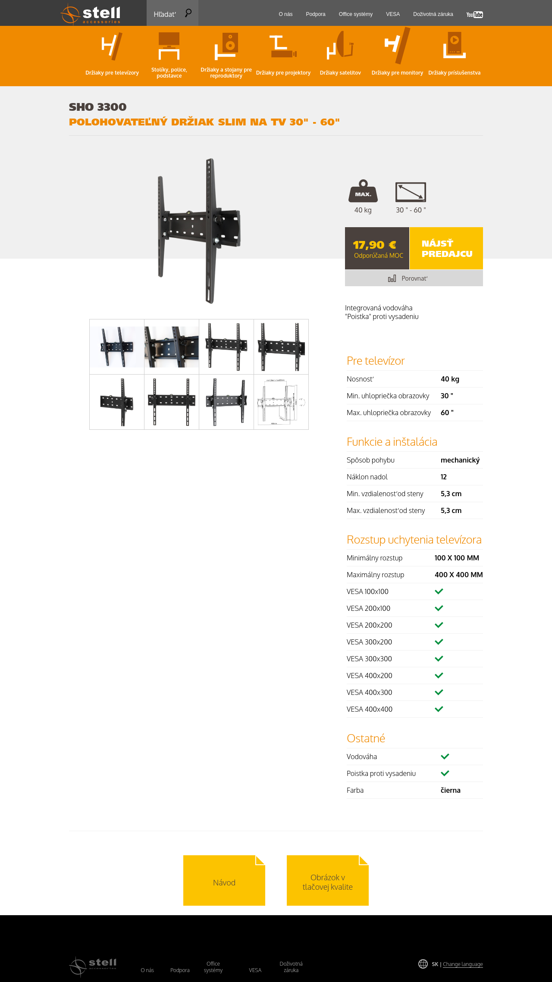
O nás (147, 970)
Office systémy (213, 966)
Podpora (180, 970)
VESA (255, 970)
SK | (457, 964)
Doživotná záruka (291, 966)
